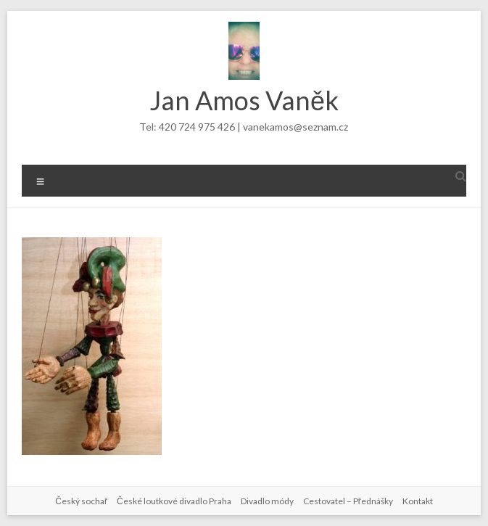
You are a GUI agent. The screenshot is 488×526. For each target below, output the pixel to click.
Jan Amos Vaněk (244, 100)
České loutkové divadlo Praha (174, 501)
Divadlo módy (267, 501)
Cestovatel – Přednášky (348, 501)
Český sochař (81, 501)
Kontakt (417, 501)
